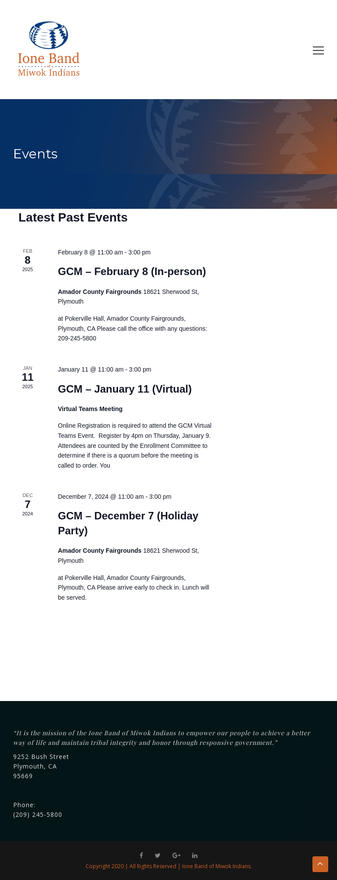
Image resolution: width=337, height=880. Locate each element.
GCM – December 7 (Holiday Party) (128, 523)
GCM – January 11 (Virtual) (125, 389)
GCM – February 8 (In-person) (132, 271)
